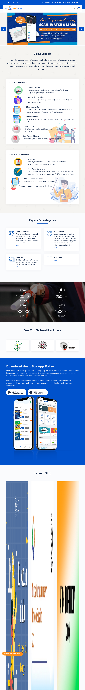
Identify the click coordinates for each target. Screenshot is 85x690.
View (17, 245)
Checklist (46, 2)
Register (66, 2)
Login (75, 2)
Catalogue (56, 2)
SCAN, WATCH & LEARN (12, 654)
